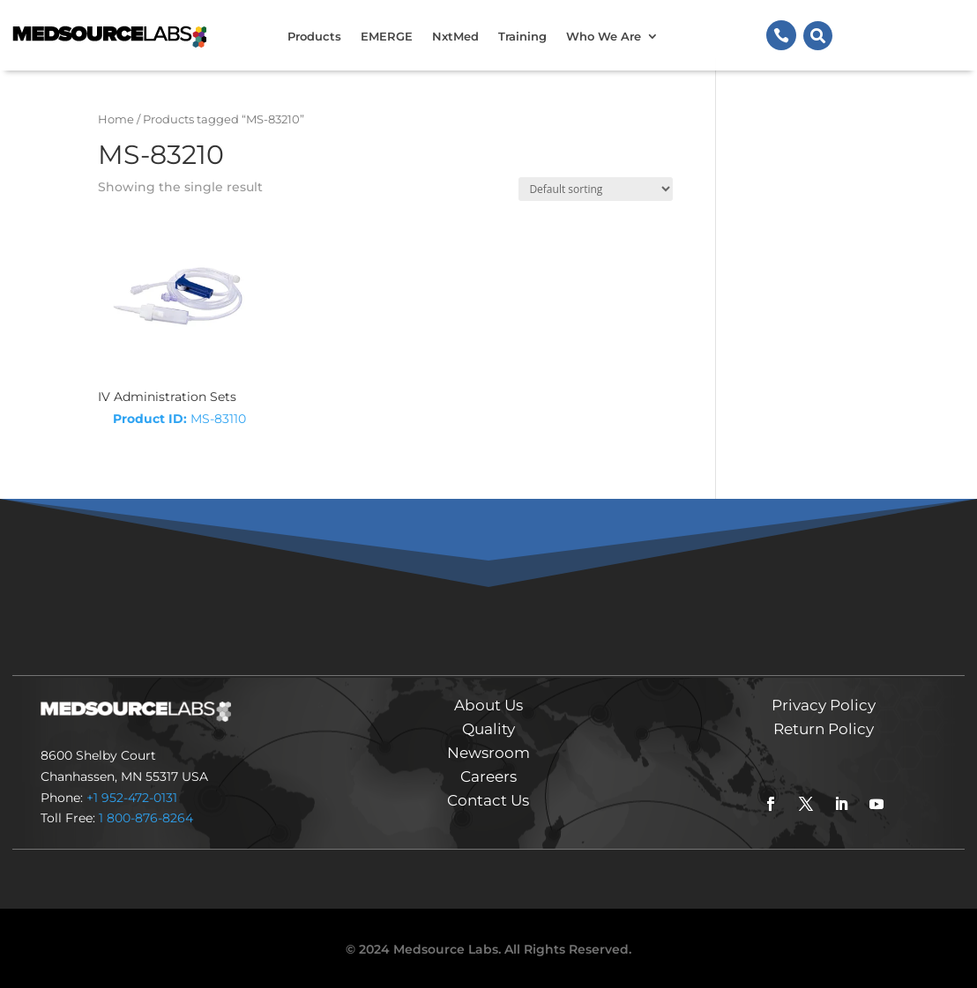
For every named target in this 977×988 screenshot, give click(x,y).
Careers (488, 776)
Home (116, 119)
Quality (488, 729)
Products (314, 36)
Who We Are (603, 36)
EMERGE (387, 36)
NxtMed (455, 36)
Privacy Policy (824, 705)
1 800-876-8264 (146, 818)
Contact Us (488, 800)
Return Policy (823, 729)
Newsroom (488, 752)
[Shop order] (595, 189)
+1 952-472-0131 (131, 798)
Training (522, 36)
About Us (488, 705)
